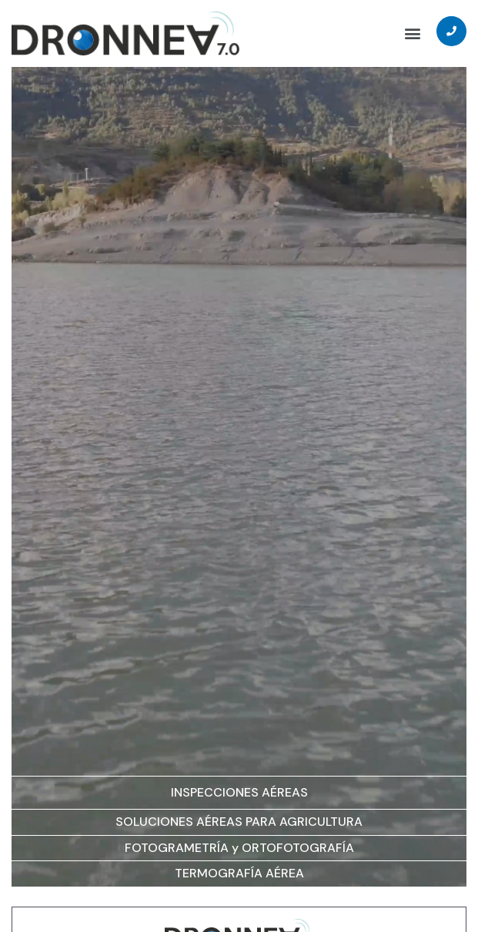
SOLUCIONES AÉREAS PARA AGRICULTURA (239, 821)
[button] (412, 33)
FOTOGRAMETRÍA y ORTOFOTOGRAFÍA (239, 848)
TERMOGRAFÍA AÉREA (239, 873)
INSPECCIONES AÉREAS (239, 792)
